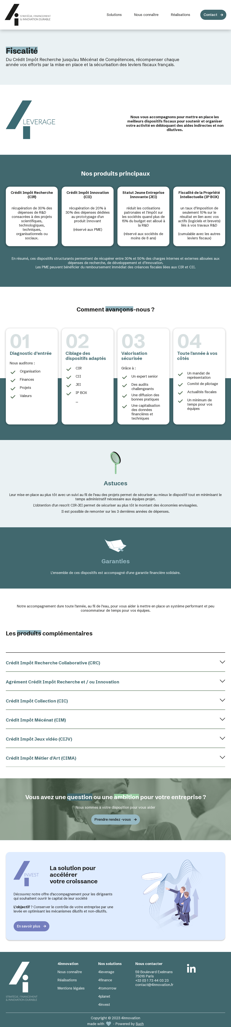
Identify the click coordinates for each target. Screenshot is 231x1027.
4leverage (106, 972)
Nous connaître (70, 972)
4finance (105, 980)
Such (140, 1024)
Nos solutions (110, 964)
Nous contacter (149, 964)
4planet (104, 996)
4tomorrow (107, 988)
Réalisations (67, 980)
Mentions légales (71, 988)
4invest (104, 1005)
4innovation (68, 964)
